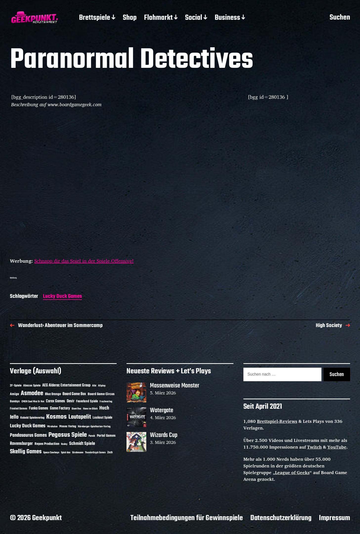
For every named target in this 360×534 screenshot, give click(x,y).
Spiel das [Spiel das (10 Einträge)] (65, 453)
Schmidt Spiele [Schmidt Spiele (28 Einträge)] (82, 443)
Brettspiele (94, 18)
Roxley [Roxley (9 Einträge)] (64, 444)
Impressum (334, 518)
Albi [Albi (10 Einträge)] (94, 386)
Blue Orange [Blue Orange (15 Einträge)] (53, 394)
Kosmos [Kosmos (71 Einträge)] (56, 417)
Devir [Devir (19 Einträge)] (70, 401)
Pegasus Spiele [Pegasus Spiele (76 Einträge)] (67, 435)
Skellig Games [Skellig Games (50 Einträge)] (26, 451)
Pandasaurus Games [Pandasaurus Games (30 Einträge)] (28, 435)
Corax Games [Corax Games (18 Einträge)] (55, 401)
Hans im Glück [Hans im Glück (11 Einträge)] (90, 409)
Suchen (340, 18)
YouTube (336, 447)
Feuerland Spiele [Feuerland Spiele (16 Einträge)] (87, 401)
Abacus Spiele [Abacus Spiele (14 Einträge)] (32, 385)
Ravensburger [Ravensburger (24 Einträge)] (21, 443)
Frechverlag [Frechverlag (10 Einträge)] (106, 402)
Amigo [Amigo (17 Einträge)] (14, 394)
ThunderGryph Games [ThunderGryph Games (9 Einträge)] (95, 453)
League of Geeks (292, 472)
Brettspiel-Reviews (277, 421)
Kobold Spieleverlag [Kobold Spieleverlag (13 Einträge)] (32, 417)
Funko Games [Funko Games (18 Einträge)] (38, 408)
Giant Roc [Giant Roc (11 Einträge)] (76, 409)
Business (227, 18)
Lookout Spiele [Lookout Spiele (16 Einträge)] (102, 417)
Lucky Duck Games (62, 297)
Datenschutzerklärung (281, 518)
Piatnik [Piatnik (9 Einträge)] (91, 436)
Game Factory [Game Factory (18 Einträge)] (60, 408)
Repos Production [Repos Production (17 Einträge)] (47, 444)
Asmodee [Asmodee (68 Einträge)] (32, 393)
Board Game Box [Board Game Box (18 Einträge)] (74, 394)
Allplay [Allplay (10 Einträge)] (102, 386)
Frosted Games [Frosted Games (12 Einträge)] (18, 409)
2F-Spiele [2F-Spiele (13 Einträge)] (15, 385)
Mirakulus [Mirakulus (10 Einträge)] (52, 427)
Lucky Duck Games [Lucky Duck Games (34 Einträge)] (27, 426)
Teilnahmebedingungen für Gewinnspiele (186, 518)
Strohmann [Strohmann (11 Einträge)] (77, 452)
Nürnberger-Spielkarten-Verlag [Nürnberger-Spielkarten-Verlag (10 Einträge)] (94, 427)
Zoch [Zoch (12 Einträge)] (110, 452)
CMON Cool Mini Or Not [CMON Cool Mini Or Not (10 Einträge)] (32, 402)
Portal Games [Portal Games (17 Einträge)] (106, 436)
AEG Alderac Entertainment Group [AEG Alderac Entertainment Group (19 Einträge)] (66, 385)
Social (193, 18)
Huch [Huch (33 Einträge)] (104, 408)
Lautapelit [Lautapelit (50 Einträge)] (79, 417)
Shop (130, 18)
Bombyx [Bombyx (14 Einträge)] (15, 401)
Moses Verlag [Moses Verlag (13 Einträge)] (67, 426)
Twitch (314, 447)
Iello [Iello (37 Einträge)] (14, 417)
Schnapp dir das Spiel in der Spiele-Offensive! (84, 261)
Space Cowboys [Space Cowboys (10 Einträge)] (51, 453)
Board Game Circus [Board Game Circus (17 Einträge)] (101, 394)
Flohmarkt (158, 18)
